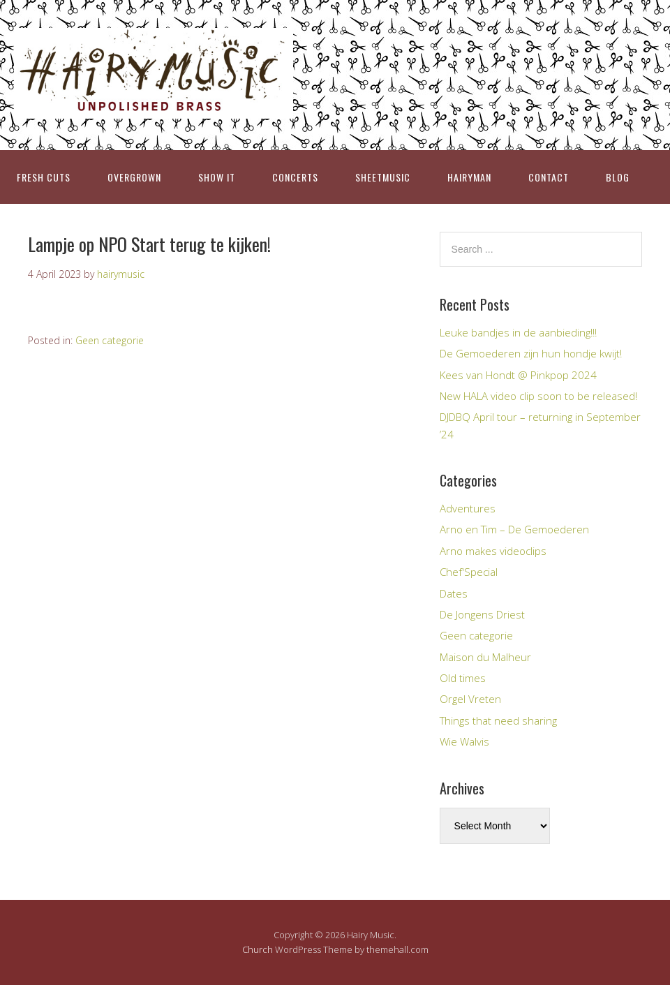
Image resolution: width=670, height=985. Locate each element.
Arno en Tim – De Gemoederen (514, 529)
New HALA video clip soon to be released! (538, 396)
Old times (463, 678)
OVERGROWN (134, 177)
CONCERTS (295, 177)
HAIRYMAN (469, 177)
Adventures (468, 508)
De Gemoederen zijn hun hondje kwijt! (531, 353)
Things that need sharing (498, 720)
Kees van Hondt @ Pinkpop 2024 (518, 375)
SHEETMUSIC (382, 177)
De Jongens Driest (482, 614)
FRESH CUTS (43, 177)
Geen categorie (109, 340)
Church (257, 949)
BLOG (618, 177)
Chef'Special (469, 572)
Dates (454, 593)
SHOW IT (216, 177)
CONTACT (548, 177)
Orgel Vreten (470, 699)
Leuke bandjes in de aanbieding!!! (518, 332)
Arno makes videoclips (493, 551)
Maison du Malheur (485, 657)
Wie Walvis (464, 741)
